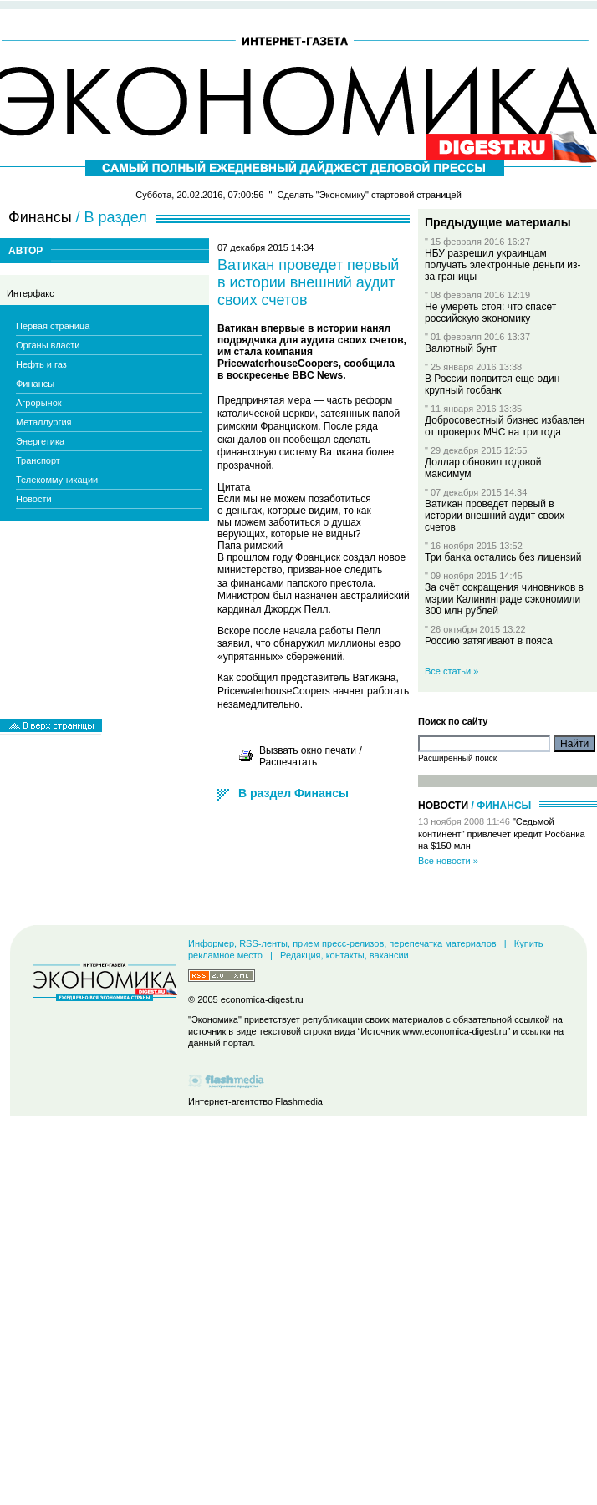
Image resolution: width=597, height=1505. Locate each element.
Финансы (35, 384)
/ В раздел (111, 217)
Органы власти (47, 345)
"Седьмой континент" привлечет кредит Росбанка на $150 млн (501, 833)
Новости (34, 499)
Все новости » (448, 861)
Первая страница (52, 326)
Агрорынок (39, 403)
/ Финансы (501, 805)
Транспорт (38, 460)
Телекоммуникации (57, 480)
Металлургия (44, 422)
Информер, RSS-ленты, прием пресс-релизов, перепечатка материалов (342, 943)
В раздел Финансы (293, 793)
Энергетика (40, 441)
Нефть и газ (41, 364)
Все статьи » (451, 671)
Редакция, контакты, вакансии (344, 955)
